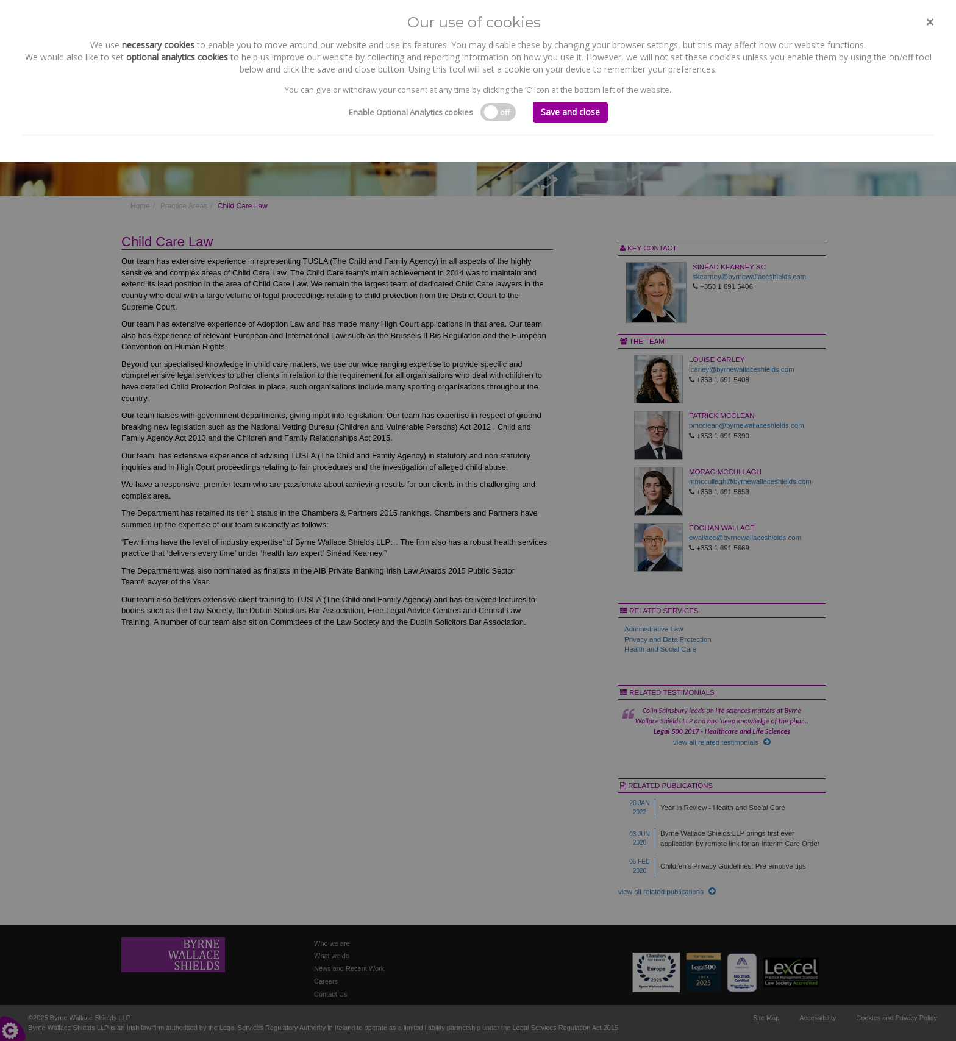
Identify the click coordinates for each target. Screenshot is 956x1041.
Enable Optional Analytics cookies (411, 112)
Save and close (570, 112)
